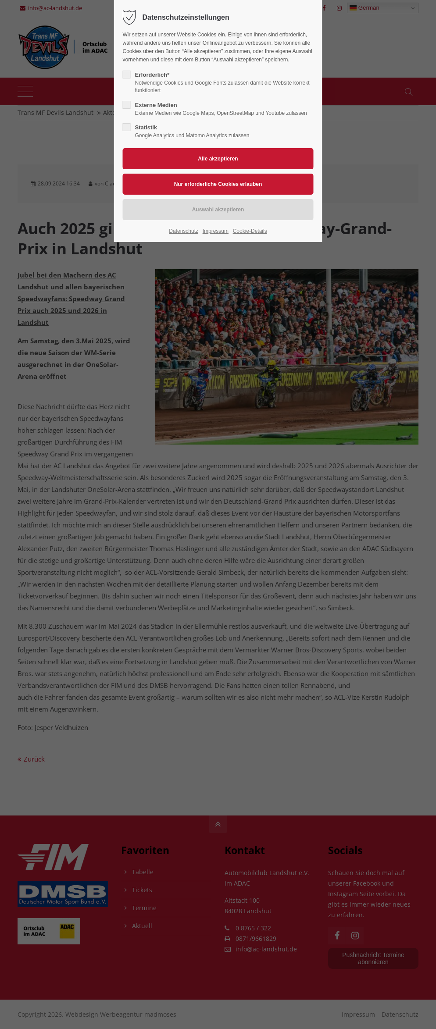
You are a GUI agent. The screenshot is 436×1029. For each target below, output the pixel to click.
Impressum (216, 231)
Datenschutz (183, 231)
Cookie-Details (250, 231)
